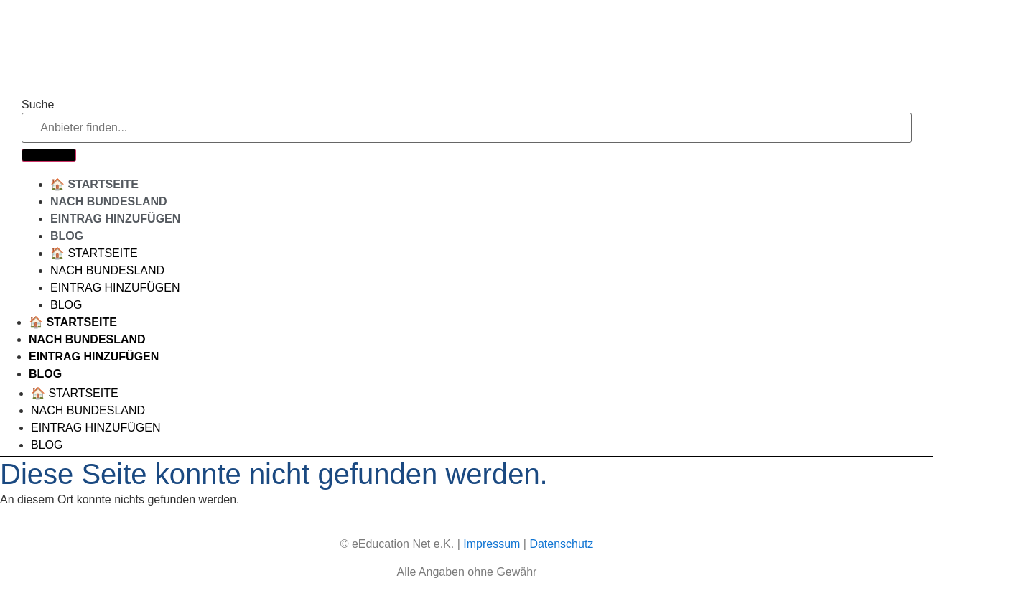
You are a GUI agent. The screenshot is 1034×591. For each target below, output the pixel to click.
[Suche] (49, 155)
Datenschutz (561, 544)
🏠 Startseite (94, 184)
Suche (38, 105)
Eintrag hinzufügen (115, 219)
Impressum (491, 544)
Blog (66, 236)
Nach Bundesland (108, 201)
